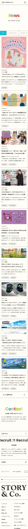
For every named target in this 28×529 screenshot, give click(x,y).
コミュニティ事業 (18, 512)
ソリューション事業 (18, 519)
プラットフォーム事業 (19, 503)
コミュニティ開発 (17, 522)
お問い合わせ (14, 433)
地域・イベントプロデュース (20, 525)
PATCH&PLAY (12, 164)
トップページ (4, 503)
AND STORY (17, 509)
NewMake (4, 87)
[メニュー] (25, 2)
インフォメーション (12, 33)
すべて (3, 33)
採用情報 (14, 462)
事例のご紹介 (4, 513)
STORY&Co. (5, 126)
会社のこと (3, 506)
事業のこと (3, 510)
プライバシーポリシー (6, 525)
